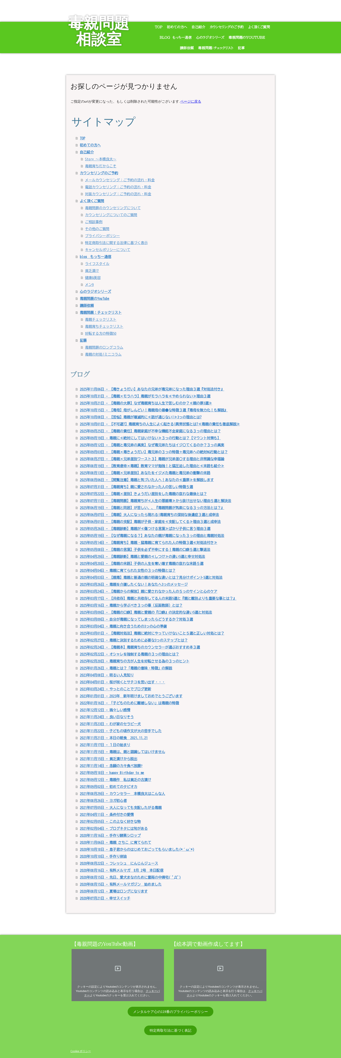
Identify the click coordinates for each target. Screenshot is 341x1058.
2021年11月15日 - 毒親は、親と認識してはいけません (122, 752)
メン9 (89, 284)
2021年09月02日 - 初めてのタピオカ (108, 786)
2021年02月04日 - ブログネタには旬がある (114, 828)
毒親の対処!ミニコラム (103, 354)
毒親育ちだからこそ (100, 166)
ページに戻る (190, 101)
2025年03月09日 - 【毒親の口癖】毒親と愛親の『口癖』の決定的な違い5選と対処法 (146, 612)
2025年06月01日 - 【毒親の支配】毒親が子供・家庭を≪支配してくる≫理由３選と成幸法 (150, 521)
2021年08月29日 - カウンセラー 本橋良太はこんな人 (122, 793)
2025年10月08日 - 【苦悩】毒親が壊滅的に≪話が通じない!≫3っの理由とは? (141, 417)
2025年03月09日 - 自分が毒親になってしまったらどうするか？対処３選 (136, 619)
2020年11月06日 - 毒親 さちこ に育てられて (115, 842)
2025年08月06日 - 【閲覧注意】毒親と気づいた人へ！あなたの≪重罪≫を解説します (147, 480)
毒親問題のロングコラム (104, 347)
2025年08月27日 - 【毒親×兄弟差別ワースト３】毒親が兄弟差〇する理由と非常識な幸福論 (152, 459)
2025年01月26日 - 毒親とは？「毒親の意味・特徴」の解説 (126, 668)
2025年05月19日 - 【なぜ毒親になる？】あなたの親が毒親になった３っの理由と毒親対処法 (152, 535)
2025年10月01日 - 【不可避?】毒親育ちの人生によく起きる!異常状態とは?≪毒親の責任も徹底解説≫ (160, 424)
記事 (241, 48)
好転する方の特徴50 (100, 333)
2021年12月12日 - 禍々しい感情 (105, 710)
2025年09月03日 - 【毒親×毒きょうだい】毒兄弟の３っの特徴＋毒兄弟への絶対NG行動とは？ (154, 452)
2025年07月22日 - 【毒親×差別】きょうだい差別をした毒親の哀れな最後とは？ (143, 494)
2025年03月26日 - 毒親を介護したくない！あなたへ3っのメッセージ (134, 584)
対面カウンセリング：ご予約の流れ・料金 (118, 194)
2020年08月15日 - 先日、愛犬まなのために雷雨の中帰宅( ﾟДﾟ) (130, 877)
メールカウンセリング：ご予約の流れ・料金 (120, 180)
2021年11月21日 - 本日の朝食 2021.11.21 (114, 738)
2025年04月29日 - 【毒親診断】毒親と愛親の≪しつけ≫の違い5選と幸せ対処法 (142, 556)
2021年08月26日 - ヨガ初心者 (103, 800)
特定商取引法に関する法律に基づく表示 (116, 243)
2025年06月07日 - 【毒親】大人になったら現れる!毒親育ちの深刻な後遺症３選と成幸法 (149, 514)
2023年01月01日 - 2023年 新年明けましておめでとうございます (131, 696)
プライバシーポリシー (102, 236)
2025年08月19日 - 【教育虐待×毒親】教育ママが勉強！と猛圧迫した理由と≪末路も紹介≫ (152, 466)
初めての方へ (177, 27)
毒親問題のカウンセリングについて (113, 208)
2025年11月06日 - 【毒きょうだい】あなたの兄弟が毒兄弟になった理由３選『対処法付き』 (152, 389)
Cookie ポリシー (80, 1051)
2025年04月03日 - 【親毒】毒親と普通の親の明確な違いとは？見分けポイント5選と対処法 (151, 577)
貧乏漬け (92, 270)
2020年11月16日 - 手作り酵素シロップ (110, 835)
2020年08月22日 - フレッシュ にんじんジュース (119, 863)
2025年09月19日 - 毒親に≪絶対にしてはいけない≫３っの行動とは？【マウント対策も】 (150, 438)
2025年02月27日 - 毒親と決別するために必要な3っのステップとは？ (134, 640)
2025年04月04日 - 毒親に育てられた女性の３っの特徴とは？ (128, 570)
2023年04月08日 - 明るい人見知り (107, 675)
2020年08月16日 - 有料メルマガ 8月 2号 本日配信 (121, 870)
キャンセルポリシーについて (107, 249)
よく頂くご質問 (259, 27)
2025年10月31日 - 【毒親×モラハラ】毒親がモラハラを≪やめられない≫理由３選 (145, 396)
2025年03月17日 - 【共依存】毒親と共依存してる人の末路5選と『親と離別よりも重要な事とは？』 (158, 598)
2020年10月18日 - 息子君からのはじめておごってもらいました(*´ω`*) (137, 849)
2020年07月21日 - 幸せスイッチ (105, 898)
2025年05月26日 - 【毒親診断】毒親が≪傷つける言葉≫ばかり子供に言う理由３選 (145, 528)
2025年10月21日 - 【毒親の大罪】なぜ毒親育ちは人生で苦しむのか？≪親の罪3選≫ (146, 403)
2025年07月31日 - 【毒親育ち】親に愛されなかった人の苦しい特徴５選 (136, 487)
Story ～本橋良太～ (100, 159)
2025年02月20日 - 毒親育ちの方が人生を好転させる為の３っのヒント (134, 661)
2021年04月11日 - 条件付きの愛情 (107, 814)
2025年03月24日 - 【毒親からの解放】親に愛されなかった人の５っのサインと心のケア (148, 591)
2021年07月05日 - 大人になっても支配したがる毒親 (121, 807)
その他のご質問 (97, 229)
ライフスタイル (97, 263)
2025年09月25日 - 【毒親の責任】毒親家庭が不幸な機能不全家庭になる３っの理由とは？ (150, 431)
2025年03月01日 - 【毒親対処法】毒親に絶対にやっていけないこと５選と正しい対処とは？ (152, 633)
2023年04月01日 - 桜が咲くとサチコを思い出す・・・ (122, 682)
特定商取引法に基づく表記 (170, 1030)
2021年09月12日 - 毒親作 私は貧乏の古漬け (115, 779)
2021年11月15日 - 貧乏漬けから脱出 (108, 759)
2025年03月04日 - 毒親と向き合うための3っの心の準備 (123, 626)
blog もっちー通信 (176, 37)
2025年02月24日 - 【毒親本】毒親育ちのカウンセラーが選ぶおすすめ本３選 (140, 647)
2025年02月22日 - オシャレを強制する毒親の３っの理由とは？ (129, 654)
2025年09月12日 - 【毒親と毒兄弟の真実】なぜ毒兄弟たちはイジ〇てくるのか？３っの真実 (152, 445)
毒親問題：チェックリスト (215, 48)
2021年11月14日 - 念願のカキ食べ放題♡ (111, 766)
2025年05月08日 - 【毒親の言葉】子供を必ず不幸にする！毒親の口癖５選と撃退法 (145, 549)
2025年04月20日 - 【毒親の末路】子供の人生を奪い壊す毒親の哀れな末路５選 (141, 563)
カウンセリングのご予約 (227, 27)
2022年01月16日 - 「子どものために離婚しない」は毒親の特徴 (129, 703)
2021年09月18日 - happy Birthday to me (112, 772)
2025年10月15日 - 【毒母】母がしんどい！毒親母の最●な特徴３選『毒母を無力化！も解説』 (154, 410)
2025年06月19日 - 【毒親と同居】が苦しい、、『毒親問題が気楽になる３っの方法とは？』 (152, 507)
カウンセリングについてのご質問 (111, 215)
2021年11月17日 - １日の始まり (105, 745)
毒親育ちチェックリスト (104, 326)
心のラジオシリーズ (210, 37)
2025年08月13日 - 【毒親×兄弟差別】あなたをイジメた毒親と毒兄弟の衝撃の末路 (145, 473)
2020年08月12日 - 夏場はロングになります (114, 891)
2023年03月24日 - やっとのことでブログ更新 (115, 689)
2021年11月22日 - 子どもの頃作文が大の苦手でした (121, 731)
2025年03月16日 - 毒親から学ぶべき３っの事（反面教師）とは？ (131, 605)
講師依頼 (187, 48)
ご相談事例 (93, 222)
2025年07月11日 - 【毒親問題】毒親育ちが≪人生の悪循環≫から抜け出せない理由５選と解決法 (155, 501)
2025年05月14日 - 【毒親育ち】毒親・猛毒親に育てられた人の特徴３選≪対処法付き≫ (148, 542)
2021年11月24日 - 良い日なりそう (107, 717)
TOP (158, 27)
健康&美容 (93, 277)
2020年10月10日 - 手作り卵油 (103, 856)
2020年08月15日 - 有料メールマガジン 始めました (121, 884)
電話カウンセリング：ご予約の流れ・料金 (118, 187)
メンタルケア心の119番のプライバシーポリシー (170, 1011)
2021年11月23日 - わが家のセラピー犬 (110, 724)
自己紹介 (198, 27)
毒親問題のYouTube (247, 37)
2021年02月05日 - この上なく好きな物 (110, 821)
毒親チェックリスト (100, 319)
